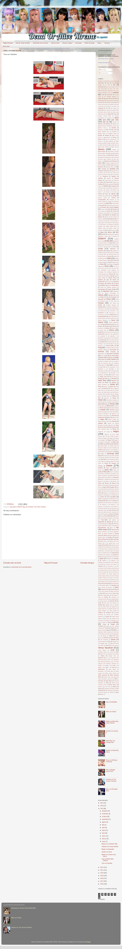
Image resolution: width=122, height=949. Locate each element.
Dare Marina (114, 217)
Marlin (100, 382)
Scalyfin (107, 562)
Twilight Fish (115, 641)
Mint (99, 398)
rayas (110, 523)
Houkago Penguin (111, 305)
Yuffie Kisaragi (108, 690)
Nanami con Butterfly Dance (112, 751)
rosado (104, 529)
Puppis (117, 514)
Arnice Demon (110, 100)
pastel (100, 472)
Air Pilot (107, 85)
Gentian (100, 281)
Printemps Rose (102, 510)
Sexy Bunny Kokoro (112, 581)
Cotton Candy (101, 201)
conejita (115, 196)
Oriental (100, 466)
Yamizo (100, 688)
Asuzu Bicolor (107, 110)
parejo (99, 470)
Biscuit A (100, 139)
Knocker (114, 326)
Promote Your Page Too (103, 62)
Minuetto (106, 398)
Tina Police (116, 632)
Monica (109, 406)
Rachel (114, 520)
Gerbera (102, 283)
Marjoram (114, 380)
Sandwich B (114, 545)
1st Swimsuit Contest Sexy (110, 81)
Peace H (115, 473)
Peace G (109, 473)
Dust (116, 243)
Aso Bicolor (114, 108)
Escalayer (114, 250)
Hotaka (100, 305)
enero (104, 841)
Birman (114, 137)
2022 (102, 867)
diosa (102, 232)
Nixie (117, 444)
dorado (107, 241)
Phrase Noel (114, 485)
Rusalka (110, 537)
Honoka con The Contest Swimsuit (111, 780)
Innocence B (103, 310)
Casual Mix (114, 170)
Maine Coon (103, 376)
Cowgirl (109, 201)
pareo (107, 470)
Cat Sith (108, 172)
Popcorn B (102, 502)
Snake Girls (108, 593)
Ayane (116, 118)
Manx (108, 378)
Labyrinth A (108, 334)
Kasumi (100, 322)
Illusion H (116, 307)
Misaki (100, 400)
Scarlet (102, 564)
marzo (104, 836)
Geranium (116, 281)
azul (11, 507)
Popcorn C (109, 502)
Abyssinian (101, 83)
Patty (105, 472)
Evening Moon (113, 254)
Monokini (116, 406)
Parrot (115, 470)
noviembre (105, 814)
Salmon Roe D (113, 541)
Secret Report (102, 574)
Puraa (101, 516)
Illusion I (102, 309)
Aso (107, 108)
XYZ (109, 686)
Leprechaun (110, 353)
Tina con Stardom (107, 863)
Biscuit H (100, 141)
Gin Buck (116, 283)
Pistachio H (116, 495)
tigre (108, 630)
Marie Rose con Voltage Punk (110, 741)
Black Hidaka (107, 143)
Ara (111, 98)
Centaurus (105, 176)
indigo (108, 309)
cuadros (116, 207)
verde (112, 650)
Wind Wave (109, 681)
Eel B (108, 245)
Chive (115, 184)
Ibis (106, 307)
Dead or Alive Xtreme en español (106, 58)
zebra (117, 692)
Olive (102, 459)
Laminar (108, 340)
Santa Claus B (113, 549)
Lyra (106, 367)
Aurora (115, 114)
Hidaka (102, 297)
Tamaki (113, 624)
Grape (102, 287)
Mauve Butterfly (102, 384)
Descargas (78, 43)
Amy (103, 95)
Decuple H (104, 224)
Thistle (107, 628)
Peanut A (110, 477)
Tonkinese (106, 638)
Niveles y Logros (67, 43)
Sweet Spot (106, 618)
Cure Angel (101, 211)
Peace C (112, 471)
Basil (107, 129)
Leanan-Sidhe (110, 345)
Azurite (115, 122)
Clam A (100, 188)
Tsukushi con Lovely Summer (110, 846)
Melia (99, 386)
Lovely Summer (111, 359)
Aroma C (109, 102)
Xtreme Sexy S (102, 686)
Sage (117, 539)
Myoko (108, 417)
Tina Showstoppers (114, 634)
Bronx (109, 165)
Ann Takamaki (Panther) (110, 96)
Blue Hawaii (116, 153)
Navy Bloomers (109, 425)
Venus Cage (114, 645)
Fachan (115, 256)
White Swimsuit (102, 675)
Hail (99, 291)
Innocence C (113, 310)
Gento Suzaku (108, 281)
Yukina (99, 692)
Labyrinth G (101, 338)
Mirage (114, 398)
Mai (107, 375)
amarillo (116, 92)
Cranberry (116, 201)
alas (114, 85)
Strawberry (114, 607)
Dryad (110, 243)
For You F (102, 268)
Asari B (103, 106)
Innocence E (102, 313)
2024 (102, 806)
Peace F (103, 473)
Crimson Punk (109, 205)
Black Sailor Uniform (103, 147)
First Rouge (109, 264)
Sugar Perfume (102, 610)
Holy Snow (114, 301)
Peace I (100, 475)
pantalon (100, 468)
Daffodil (106, 215)
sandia (100, 545)
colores (113, 194)
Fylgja (115, 276)
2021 (102, 870)
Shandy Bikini (115, 583)
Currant (108, 211)
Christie (106, 186)
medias (112, 384)
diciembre (105, 811)
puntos (111, 514)
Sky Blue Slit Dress (114, 591)
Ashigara (100, 108)
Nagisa (102, 419)
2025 (102, 803)
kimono (100, 326)
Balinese (100, 124)
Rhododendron (102, 527)
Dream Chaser (103, 243)
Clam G (105, 188)
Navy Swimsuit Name (103, 429)
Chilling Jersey (108, 184)
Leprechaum (101, 353)
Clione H (108, 192)
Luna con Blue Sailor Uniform (108, 859)
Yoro (117, 688)
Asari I (115, 106)
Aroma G (100, 104)
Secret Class (114, 572)
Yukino (105, 692)
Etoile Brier (103, 254)
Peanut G (100, 481)
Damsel (106, 217)
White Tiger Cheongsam (110, 677)
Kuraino (115, 332)
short (117, 587)
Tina (35, 507)
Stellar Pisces (106, 607)
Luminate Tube (108, 361)
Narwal (109, 423)
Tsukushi (113, 639)
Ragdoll (109, 522)
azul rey (106, 122)
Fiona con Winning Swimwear (111, 761)
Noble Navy (113, 446)
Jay (116, 314)
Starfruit (100, 605)
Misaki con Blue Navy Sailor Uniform (112, 722)
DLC (117, 232)
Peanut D (108, 479)
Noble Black (104, 446)
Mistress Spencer (102, 402)
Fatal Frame (103, 260)
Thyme (113, 628)
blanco (15, 507)
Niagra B (111, 438)
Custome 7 (108, 213)
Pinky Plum (114, 491)
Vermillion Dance (102, 652)
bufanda (115, 165)
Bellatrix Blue (101, 133)
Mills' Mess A (101, 390)
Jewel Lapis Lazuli (112, 318)
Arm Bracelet (101, 100)
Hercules (110, 295)
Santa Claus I (107, 552)
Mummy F (114, 413)
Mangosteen (101, 378)
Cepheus (114, 176)
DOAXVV (19, 507)
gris (115, 289)
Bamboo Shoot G (112, 126)
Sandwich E (109, 547)
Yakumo (114, 686)
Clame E (111, 188)
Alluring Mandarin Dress (104, 92)
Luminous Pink (107, 363)
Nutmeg (116, 451)
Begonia (114, 131)
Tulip (109, 641)
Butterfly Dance (110, 167)
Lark (118, 340)
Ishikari (112, 314)
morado (102, 409)
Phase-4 (114, 483)
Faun (109, 260)
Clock (115, 192)
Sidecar (110, 589)
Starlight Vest (108, 605)
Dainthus (114, 215)
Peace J (105, 475)
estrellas (117, 252)
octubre (104, 816)
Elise (114, 247)
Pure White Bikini (108, 516)
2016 (102, 884)
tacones (116, 622)
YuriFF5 (111, 692)
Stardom (30, 507)
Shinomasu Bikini (104, 585)
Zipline (101, 694)
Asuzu (99, 110)
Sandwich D (101, 547)
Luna (108, 365)
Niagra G (116, 440)
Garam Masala (101, 278)
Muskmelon (101, 417)
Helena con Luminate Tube (109, 844)
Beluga (100, 135)
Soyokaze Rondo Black (103, 599)
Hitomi (108, 299)
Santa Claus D (110, 551)
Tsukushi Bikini (102, 641)
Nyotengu (110, 453)
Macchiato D (112, 369)
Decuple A (108, 220)
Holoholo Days (104, 301)
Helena (100, 295)
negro (116, 431)
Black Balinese (109, 141)
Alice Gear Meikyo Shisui (110, 90)
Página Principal (8, 43)
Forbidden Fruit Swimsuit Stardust (107, 272)
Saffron (112, 539)
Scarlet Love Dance (111, 564)
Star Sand (106, 603)
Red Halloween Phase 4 (106, 525)
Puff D (115, 512)
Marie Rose (102, 380)
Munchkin (114, 415)
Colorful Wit (107, 195)
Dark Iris (100, 219)
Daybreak (111, 219)
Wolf (107, 683)
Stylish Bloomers (102, 608)
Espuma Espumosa (108, 252)
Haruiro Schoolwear (110, 293)
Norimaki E (102, 451)
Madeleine (100, 374)
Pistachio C (106, 493)
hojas (117, 299)
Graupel (109, 289)
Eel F (117, 245)
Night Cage (116, 442)
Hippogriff (100, 299)
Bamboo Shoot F (102, 126)
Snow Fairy (116, 593)
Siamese (103, 589)
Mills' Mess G (111, 394)
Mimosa (114, 396)
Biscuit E (108, 139)
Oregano (114, 463)
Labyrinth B (116, 334)
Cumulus (114, 209)
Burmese (100, 167)
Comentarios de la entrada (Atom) (21, 567)
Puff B (104, 512)
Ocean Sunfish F (105, 457)
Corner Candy (102, 197)
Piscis (99, 493)
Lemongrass (113, 349)
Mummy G (100, 415)
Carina (107, 171)
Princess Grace (113, 508)
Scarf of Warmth (115, 562)
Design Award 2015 (111, 226)
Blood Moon (101, 151)
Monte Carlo (103, 408)
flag (24, 507)
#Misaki (100, 81)
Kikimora (109, 324)
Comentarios (103, 73)
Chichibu (100, 184)
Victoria (111, 652)
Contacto (107, 43)
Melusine (105, 388)
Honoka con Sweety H (112, 731)
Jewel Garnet (101, 318)
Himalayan (114, 297)
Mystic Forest (115, 417)
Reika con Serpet (111, 711)
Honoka (101, 303)
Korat (99, 332)
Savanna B (100, 554)
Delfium (111, 224)
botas (100, 163)
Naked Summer (112, 419)
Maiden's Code (115, 374)
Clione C (108, 190)
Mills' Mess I (107, 396)
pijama (105, 487)
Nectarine (100, 431)
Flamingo (100, 266)
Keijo (103, 324)
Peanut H (107, 481)
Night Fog (102, 444)
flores (107, 266)
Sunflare (100, 612)
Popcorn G (101, 506)
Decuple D (102, 222)
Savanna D (116, 555)
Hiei (107, 297)
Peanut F (115, 479)
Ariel (115, 98)
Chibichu (114, 182)
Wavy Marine (112, 669)
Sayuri (101, 558)
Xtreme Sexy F (112, 684)
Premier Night (103, 508)
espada (100, 252)
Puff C (110, 512)
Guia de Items (55, 43)
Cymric (100, 215)
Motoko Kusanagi (102, 411)
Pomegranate (101, 500)
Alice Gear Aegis (110, 87)
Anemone (109, 95)
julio (103, 825)
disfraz (110, 232)
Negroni (107, 434)
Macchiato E (101, 371)
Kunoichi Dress (107, 332)
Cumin (108, 209)
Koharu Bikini (115, 328)
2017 (102, 881)
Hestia (117, 295)
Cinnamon (114, 186)
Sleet (101, 593)
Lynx (101, 367)
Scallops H (113, 560)
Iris (107, 314)
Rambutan (104, 523)
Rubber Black (101, 537)
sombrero (114, 597)
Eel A (104, 245)
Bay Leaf (113, 129)
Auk (105, 114)
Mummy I (107, 415)
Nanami (114, 421)
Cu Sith (110, 207)
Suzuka (107, 616)
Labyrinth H (108, 338)
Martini (106, 382)
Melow (111, 386)
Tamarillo (101, 626)
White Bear (110, 671)
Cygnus (115, 213)
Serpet (111, 577)
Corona (113, 197)
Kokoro (111, 330)
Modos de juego (89, 43)
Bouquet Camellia (110, 163)
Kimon (115, 324)
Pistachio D (114, 493)
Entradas (102, 70)
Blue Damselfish (107, 153)
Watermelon (101, 669)
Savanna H (109, 556)
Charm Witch (108, 180)
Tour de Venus (115, 638)
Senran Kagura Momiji (103, 575)
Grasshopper (101, 289)
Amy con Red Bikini (111, 702)
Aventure (109, 118)
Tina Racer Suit (103, 634)
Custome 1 (101, 213)
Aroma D (115, 102)
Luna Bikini (116, 365)
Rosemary (114, 529)
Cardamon (101, 171)
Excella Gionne (102, 256)
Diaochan (112, 230)
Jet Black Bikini (102, 316)
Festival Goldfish (102, 262)
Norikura (100, 450)
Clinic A (117, 188)
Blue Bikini (111, 151)
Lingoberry (109, 357)
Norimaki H (109, 451)
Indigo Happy (115, 309)
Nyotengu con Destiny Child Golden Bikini (23, 908)
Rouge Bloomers (102, 531)
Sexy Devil (101, 583)
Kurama (100, 334)
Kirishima (107, 326)
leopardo (112, 351)
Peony (100, 483)
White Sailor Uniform (110, 673)
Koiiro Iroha (103, 330)
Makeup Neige (113, 376)
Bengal (107, 135)
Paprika (114, 468)
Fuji (111, 276)
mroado (110, 411)
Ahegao (100, 85)
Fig (109, 262)
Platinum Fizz (113, 498)
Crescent (102, 205)
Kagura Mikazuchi (103, 320)
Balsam (108, 124)
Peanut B (116, 477)
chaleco (109, 178)
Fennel (115, 260)
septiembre (105, 819)
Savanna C (108, 554)
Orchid (106, 463)
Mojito (106, 404)
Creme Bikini (115, 203)
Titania (111, 636)
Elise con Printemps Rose (112, 790)
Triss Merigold (104, 639)
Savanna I (116, 556)
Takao (104, 624)
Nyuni (99, 455)
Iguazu (110, 307)
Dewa (106, 230)
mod (99, 404)
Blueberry (107, 161)
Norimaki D (116, 449)
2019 (102, 875)
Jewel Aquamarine (112, 316)
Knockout (100, 328)
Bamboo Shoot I (103, 127)
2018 (102, 878)
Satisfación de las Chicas (40, 43)
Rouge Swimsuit (108, 533)
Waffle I (107, 667)
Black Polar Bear (113, 145)
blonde (114, 149)
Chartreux (116, 180)
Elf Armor (108, 246)
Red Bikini (116, 523)
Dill (118, 230)
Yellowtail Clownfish (109, 688)
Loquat (103, 359)
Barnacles (100, 129)
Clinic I (102, 190)
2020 (102, 873)
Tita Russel (103, 636)
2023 (102, 808)
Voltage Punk (112, 656)
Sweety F (107, 620)
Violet (117, 652)
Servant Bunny (105, 579)
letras (117, 353)
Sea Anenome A (110, 566)
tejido (107, 626)
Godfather (102, 285)
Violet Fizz (102, 654)
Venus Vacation (41, 507)
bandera (114, 128)
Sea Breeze (109, 568)
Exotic (109, 256)
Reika (115, 525)
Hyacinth (100, 307)
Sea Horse (116, 568)
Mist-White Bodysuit (112, 400)
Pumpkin (105, 514)
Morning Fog (113, 410)
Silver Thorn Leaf (102, 591)
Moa (116, 402)
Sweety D (114, 618)
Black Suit (114, 147)
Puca (115, 510)
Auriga (109, 114)
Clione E (115, 190)
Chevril (108, 182)
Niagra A (105, 438)
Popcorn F (113, 504)
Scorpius (100, 566)
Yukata (115, 690)
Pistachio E (101, 495)
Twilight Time (103, 643)
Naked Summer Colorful (104, 421)
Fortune (111, 274)
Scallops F (105, 560)
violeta (109, 654)
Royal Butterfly (113, 535)
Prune (110, 510)
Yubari (101, 690)
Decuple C (116, 220)
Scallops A (109, 558)
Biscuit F (114, 139)
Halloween (106, 291)
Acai (108, 83)
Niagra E (103, 440)
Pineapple (111, 487)
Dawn (105, 219)
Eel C (113, 245)
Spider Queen (103, 601)
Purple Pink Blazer (108, 518)
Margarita (114, 378)
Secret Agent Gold (114, 570)
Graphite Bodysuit (111, 287)
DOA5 (103, 234)
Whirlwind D (101, 671)
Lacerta (102, 340)
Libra (102, 355)
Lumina (100, 361)
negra (108, 431)
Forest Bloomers (102, 274)
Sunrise (108, 614)
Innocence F (112, 312)
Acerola (114, 83)
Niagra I (108, 442)
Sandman (106, 545)
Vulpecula (100, 658)
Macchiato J (114, 372)
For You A (116, 266)
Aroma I (106, 104)
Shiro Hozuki (101, 587)
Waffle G (100, 667)
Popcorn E (105, 504)
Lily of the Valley (114, 355)
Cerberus (100, 178)
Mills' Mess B (110, 390)
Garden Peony (112, 278)
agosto (104, 822)
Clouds (100, 194)
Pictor (99, 487)
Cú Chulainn (103, 207)
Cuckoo (103, 209)
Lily (106, 355)
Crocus (117, 205)
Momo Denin (101, 406)
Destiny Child (101, 228)
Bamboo (115, 124)
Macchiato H (105, 372)
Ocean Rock (106, 455)
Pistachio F (108, 495)
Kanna (113, 320)
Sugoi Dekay (113, 610)
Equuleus (100, 251)
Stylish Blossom (113, 608)
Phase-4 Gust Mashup (103, 485)
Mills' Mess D (107, 392)
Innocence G (101, 314)
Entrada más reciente (12, 562)
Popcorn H (108, 506)
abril (103, 833)
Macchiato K (113, 367)
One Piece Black (110, 459)
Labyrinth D (104, 336)
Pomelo (109, 500)
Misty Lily (111, 402)
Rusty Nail (105, 539)
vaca (111, 643)
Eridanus (108, 251)
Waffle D (107, 665)
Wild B (100, 679)
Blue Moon (111, 155)
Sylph (109, 622)
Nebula (114, 429)
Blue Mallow (103, 155)
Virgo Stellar (116, 654)
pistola (102, 497)
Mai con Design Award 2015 (110, 770)
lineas (101, 357)
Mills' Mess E (115, 392)
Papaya (107, 467)
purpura (117, 518)
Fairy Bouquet (101, 258)
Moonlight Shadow (114, 407)
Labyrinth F (113, 336)
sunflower (108, 612)
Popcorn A (116, 500)
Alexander (101, 87)
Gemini (114, 280)
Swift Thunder (102, 622)
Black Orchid (103, 145)
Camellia (104, 169)
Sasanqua (114, 553)
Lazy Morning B (110, 341)
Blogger (88, 942)
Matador (114, 382)
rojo (26, 507)
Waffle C (100, 665)
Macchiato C (101, 369)
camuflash (112, 169)
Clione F (100, 192)
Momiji (112, 404)
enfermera (113, 249)
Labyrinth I (116, 338)
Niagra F (110, 440)
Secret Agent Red (104, 572)
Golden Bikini (115, 285)
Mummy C (106, 413)
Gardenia (100, 280)
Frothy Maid (106, 276)
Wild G (111, 679)
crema (107, 203)
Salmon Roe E (102, 543)
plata (114, 497)
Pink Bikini (104, 489)
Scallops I (100, 562)
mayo (104, 830)
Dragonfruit (116, 241)
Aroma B (103, 102)
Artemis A (112, 104)
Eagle (99, 245)
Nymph (102, 453)
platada (100, 498)
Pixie (108, 497)
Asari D (109, 106)
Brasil (104, 165)
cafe (117, 167)
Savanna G (102, 556)
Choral (99, 186)
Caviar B (115, 172)
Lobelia (116, 357)
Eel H (101, 246)
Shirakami (114, 585)
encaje (100, 248)
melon (105, 386)
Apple (99, 98)
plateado (106, 498)
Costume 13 (113, 199)
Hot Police (113, 303)
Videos (99, 43)
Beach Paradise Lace (103, 131)
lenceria (101, 351)
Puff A (99, 512)
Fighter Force (115, 262)
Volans (102, 656)
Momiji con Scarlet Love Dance (109, 855)
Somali (106, 597)
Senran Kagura (112, 574)
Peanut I (115, 481)
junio (103, 827)
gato (107, 280)
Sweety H (114, 620)
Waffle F (114, 665)
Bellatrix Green (112, 133)
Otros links (6, 46)
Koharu (107, 328)
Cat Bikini (100, 172)
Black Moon (116, 143)
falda (108, 258)
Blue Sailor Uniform (105, 159)
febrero (104, 839)
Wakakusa (114, 667)
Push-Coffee (104, 520)
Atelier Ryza (116, 110)
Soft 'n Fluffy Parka (104, 595)
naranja (100, 423)
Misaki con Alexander (108, 849)
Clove (106, 194)
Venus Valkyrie (102, 650)
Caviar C (100, 174)
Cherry (101, 182)
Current (115, 211)
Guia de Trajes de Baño (23, 43)
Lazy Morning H (110, 343)
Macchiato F (109, 371)
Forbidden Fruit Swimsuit (108, 270)
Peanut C (102, 479)
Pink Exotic (112, 489)
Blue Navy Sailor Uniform (112, 157)
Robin (111, 527)
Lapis (113, 340)
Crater (101, 203)
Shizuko (110, 587)
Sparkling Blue (115, 599)
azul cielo (115, 120)
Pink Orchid (106, 491)
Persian (107, 483)
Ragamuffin (101, 522)
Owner (109, 465)
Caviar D (106, 174)
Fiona (101, 264)
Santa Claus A (104, 549)
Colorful (100, 195)
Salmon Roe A (103, 541)
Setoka (112, 579)
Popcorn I (116, 506)
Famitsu (117, 258)
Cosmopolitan (102, 199)
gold (108, 285)
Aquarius (106, 98)
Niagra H (102, 442)
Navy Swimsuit (113, 427)
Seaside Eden (103, 570)
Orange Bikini (110, 461)
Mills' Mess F (103, 394)
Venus (107, 645)
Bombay (114, 161)
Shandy (108, 583)
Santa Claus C (101, 551)
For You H (109, 268)
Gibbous (109, 283)
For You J (116, 268)
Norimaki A (108, 449)
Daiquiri (100, 217)
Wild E (105, 679)
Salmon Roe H (113, 543)
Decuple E (109, 222)
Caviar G (112, 174)
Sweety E (100, 620)
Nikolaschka (110, 444)
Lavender (102, 342)
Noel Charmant (113, 447)
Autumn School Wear (104, 116)
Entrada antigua (87, 562)
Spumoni (112, 601)
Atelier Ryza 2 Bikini (105, 112)
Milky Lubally (113, 388)
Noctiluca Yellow (102, 447)
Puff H (99, 514)
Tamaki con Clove (107, 852)
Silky (115, 589)
